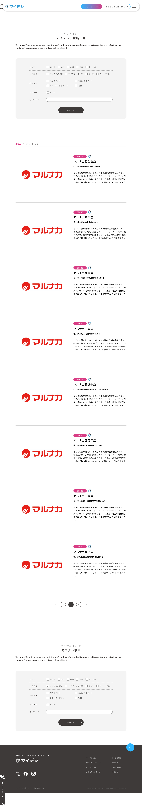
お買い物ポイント (85, 80)
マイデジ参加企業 (75, 74)
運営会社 (115, 787)
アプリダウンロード (91, 6)
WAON (53, 92)
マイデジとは (92, 774)
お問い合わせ (117, 783)
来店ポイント (55, 80)
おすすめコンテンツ (94, 778)
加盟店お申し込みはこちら (117, 6)
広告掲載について (41, 804)
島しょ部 (92, 67)
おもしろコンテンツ (94, 787)
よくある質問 (117, 774)
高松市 (52, 67)
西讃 (81, 67)
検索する (71, 110)
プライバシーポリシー (24, 804)
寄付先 (91, 74)
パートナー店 (92, 783)
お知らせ (115, 778)
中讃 (72, 67)
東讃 (63, 67)
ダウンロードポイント (59, 85)
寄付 (80, 85)
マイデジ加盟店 (56, 74)
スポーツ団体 (105, 74)
